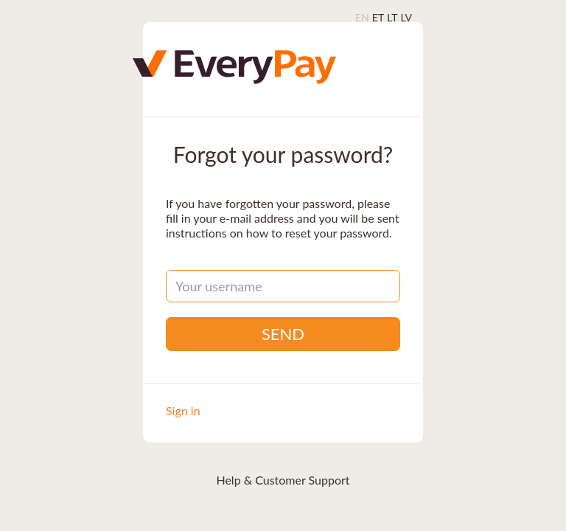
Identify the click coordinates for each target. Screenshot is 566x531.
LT (392, 17)
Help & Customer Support (282, 480)
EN (362, 17)
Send (283, 334)
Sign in (183, 410)
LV (406, 17)
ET (378, 17)
